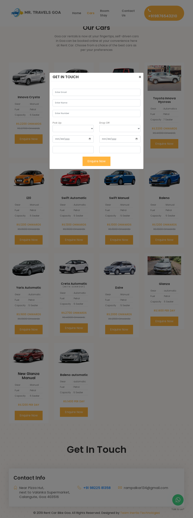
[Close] (140, 77)
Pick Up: (57, 123)
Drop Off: (104, 123)
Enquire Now (96, 161)
